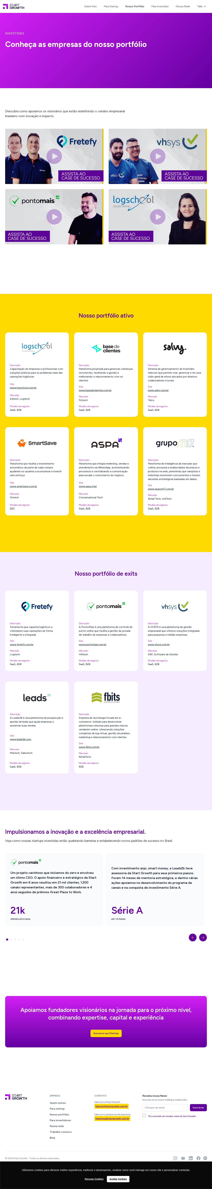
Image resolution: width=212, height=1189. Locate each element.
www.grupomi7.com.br (161, 488)
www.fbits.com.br (89, 747)
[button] (201, 6)
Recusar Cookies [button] (94, 1179)
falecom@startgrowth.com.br (111, 1106)
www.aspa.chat (88, 486)
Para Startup (111, 6)
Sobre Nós (90, 6)
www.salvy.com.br (158, 390)
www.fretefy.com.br (21, 644)
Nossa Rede (183, 6)
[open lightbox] (54, 156)
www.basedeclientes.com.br (95, 390)
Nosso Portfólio (134, 6)
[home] (13, 6)
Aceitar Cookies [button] (118, 1179)
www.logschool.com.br (23, 387)
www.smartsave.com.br (23, 486)
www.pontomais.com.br (92, 644)
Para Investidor (160, 6)
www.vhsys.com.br (159, 644)
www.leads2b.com (20, 739)
